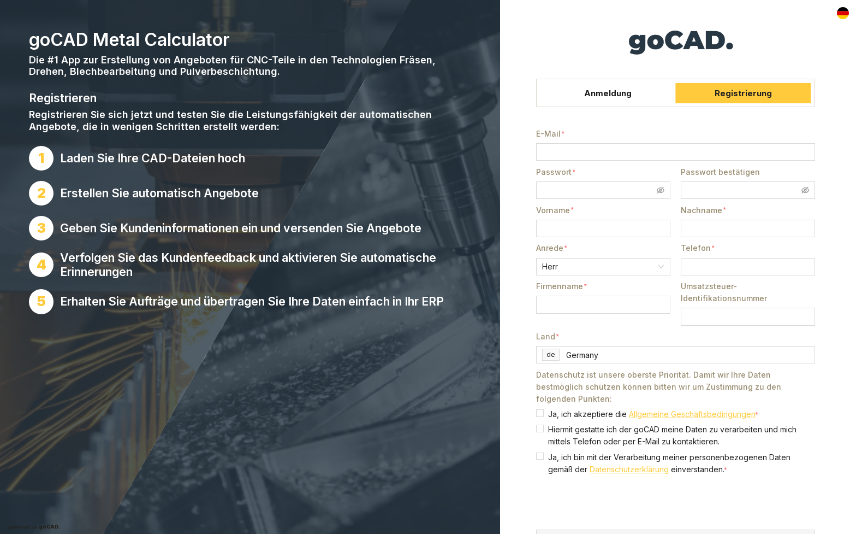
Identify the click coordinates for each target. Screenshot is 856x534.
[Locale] (842, 13)
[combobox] (688, 355)
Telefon (696, 248)
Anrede (549, 248)
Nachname (701, 210)
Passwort (554, 172)
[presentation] (619, 501)
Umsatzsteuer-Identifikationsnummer (724, 292)
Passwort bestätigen (720, 172)
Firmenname (559, 286)
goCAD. (50, 527)
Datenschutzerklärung (629, 469)
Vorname (553, 210)
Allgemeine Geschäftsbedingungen (692, 414)
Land (545, 336)
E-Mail (548, 133)
